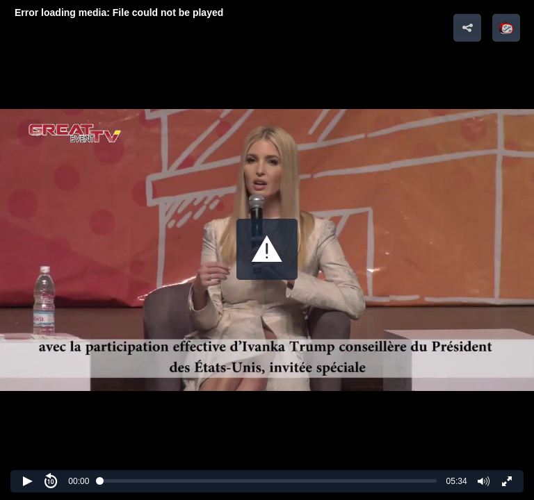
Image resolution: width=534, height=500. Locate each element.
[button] (267, 249)
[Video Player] (267, 250)
